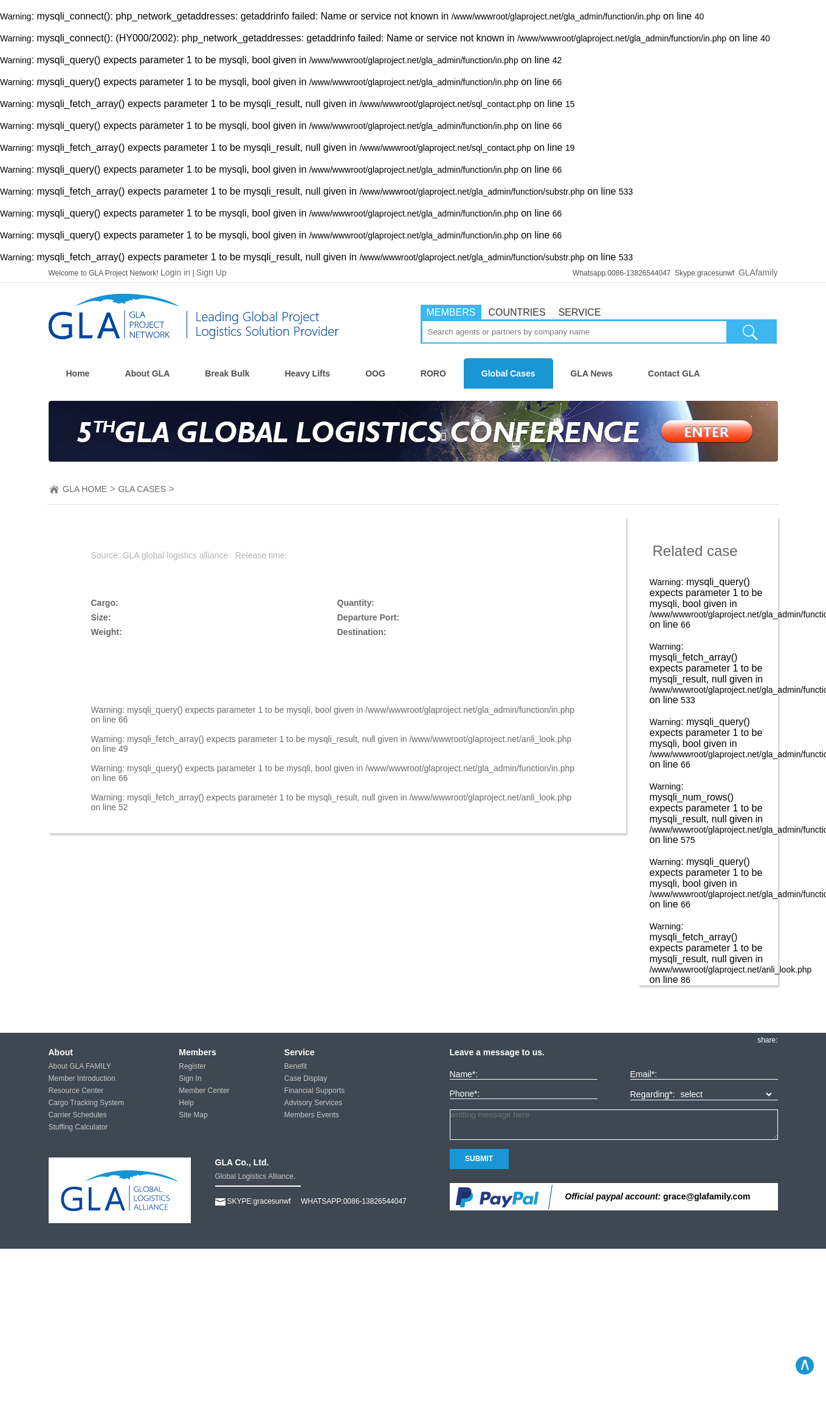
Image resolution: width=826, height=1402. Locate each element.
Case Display (306, 1078)
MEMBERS (451, 312)
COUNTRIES (516, 312)
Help (186, 1102)
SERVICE (580, 312)
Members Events (311, 1115)
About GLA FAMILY (80, 1066)
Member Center (204, 1090)
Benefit (295, 1066)
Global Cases (508, 373)
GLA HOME (85, 489)
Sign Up (211, 272)
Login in (175, 272)
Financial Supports (314, 1090)
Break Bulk (227, 373)
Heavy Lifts (307, 373)
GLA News (592, 373)
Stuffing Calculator (78, 1127)
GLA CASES (142, 489)
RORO (433, 373)
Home (78, 373)
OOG (375, 373)
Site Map (193, 1115)
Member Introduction (82, 1078)
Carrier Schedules (78, 1115)
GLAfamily (758, 272)
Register (192, 1066)
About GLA (147, 373)
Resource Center (76, 1090)
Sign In (190, 1078)
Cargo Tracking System (87, 1102)
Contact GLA (674, 373)
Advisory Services (313, 1102)
